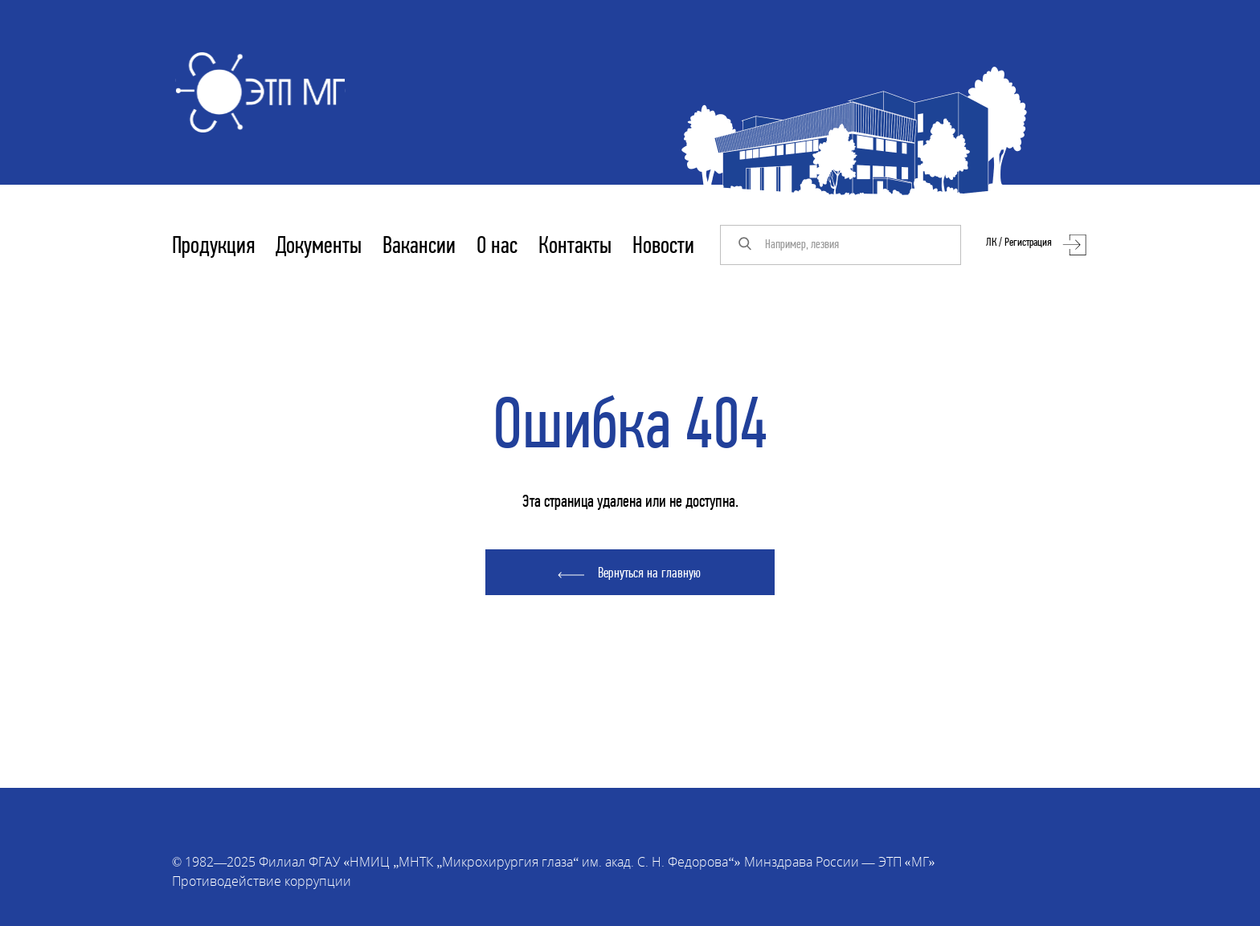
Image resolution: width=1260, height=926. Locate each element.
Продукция (213, 247)
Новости (663, 247)
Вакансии (419, 247)
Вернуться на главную (649, 573)
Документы (319, 247)
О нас (497, 247)
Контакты (575, 247)
